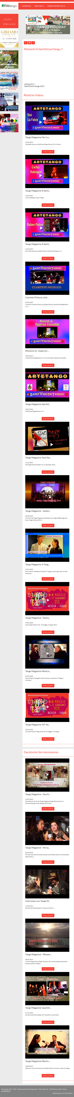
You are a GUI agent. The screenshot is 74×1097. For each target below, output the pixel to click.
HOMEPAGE (27, 6)
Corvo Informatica (67, 1093)
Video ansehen (48, 152)
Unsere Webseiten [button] (56, 6)
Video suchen (9, 24)
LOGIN (70, 12)
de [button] (62, 12)
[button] (47, 118)
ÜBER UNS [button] (39, 6)
